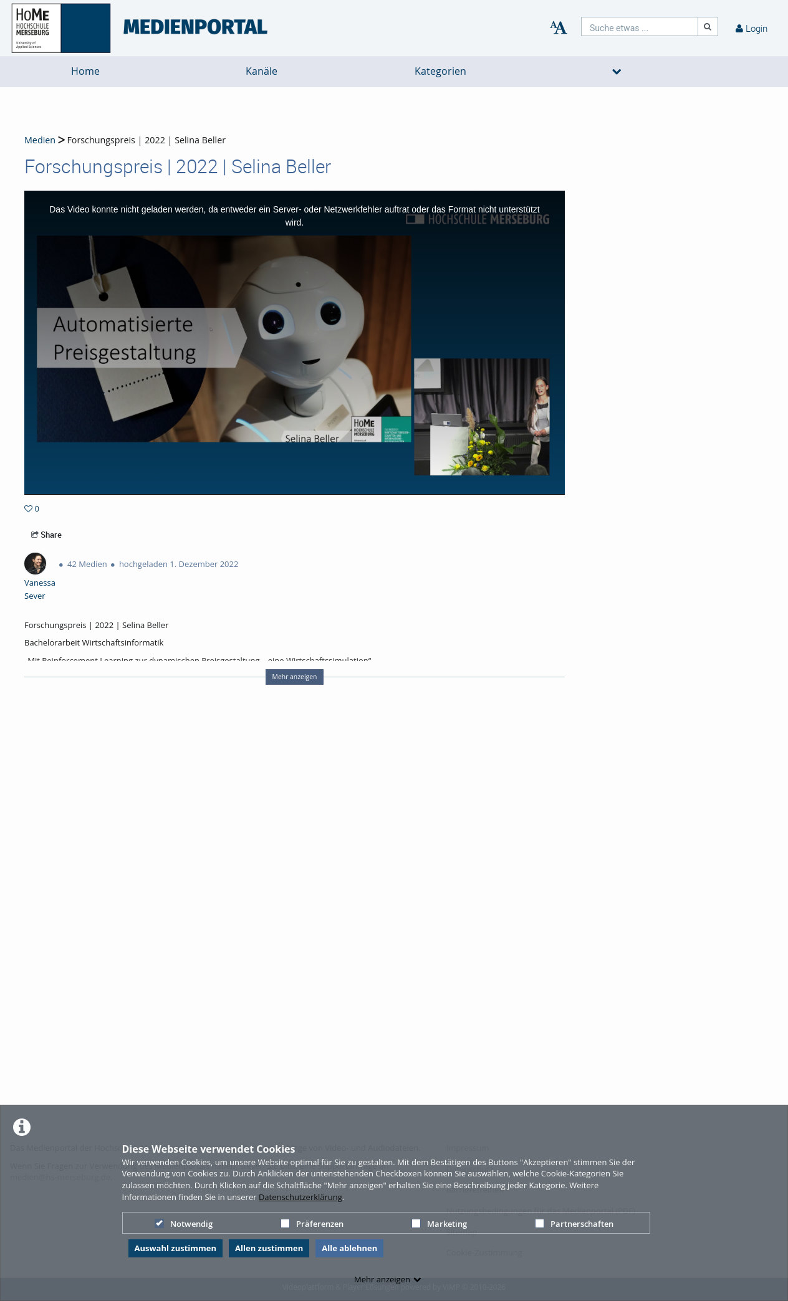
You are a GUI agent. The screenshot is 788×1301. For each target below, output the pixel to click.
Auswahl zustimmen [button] (176, 1248)
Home (85, 71)
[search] (639, 26)
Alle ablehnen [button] (349, 1248)
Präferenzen (312, 1223)
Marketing (439, 1223)
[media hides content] (617, 71)
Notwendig (184, 1223)
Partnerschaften (574, 1223)
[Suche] (708, 26)
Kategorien (440, 71)
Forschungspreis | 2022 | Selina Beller (145, 140)
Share (46, 534)
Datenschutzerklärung (300, 1197)
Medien (39, 140)
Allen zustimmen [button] (269, 1248)
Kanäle (261, 71)
